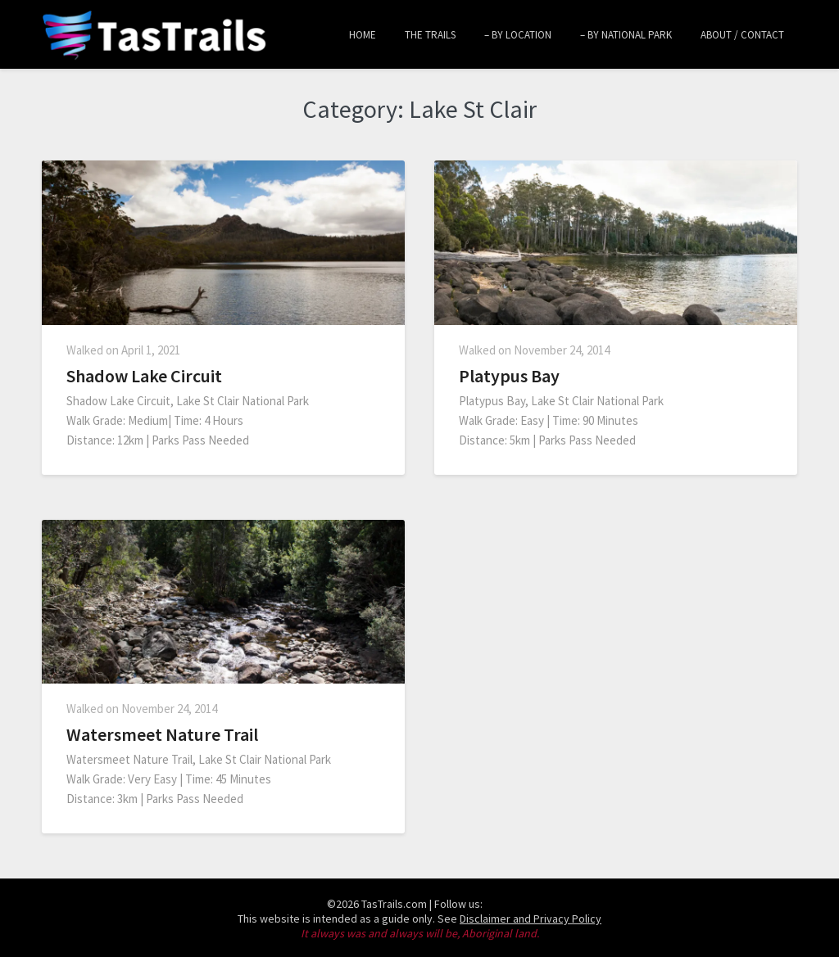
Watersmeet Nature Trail (162, 734)
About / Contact (742, 35)
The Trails (430, 35)
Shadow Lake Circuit (144, 375)
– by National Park (626, 35)
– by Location (517, 35)
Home (362, 35)
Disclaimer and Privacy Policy (530, 918)
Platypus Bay (509, 375)
